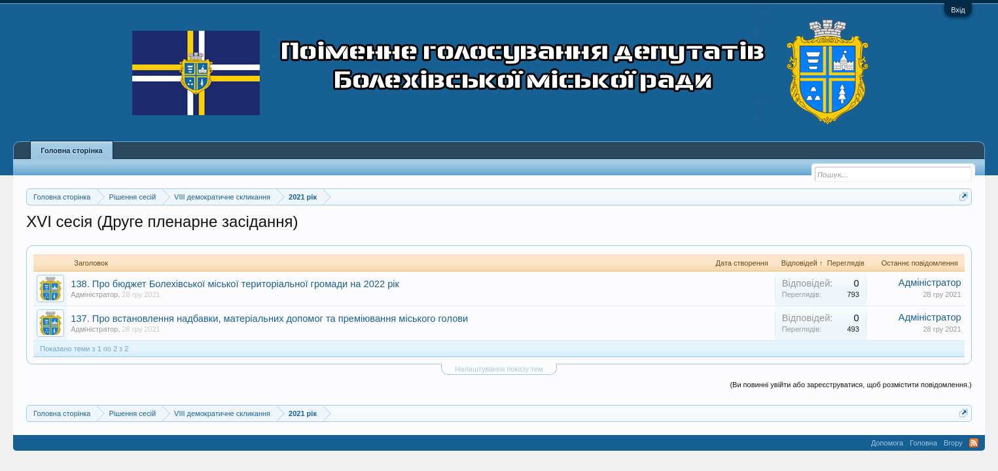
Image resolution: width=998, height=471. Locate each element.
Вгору (953, 443)
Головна (923, 443)
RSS (973, 442)
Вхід (958, 10)
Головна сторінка (71, 150)
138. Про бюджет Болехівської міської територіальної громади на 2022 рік (235, 284)
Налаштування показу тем (499, 369)
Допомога (887, 443)
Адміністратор (94, 294)
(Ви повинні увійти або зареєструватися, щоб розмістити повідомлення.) (850, 385)
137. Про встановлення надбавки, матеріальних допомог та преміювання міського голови (269, 318)
